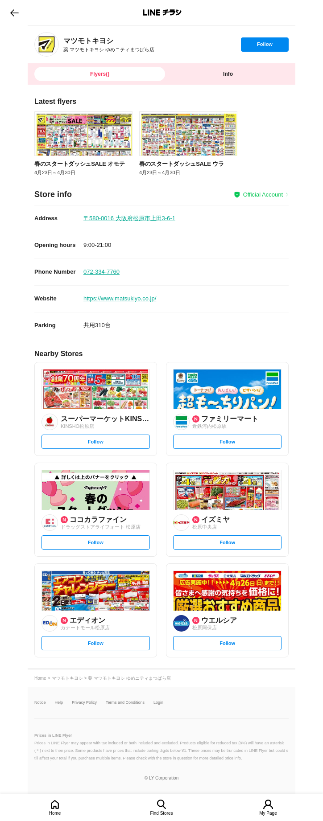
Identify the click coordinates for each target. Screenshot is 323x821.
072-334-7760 (101, 271)
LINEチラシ (162, 12)
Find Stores (161, 813)
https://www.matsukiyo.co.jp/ (119, 298)
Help (59, 703)
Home (55, 813)
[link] (46, 44)
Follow (265, 46)
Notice (40, 703)
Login (158, 703)
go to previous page (14, 12)
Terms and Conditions (125, 703)
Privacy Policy (84, 703)
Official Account (263, 194)
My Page (268, 813)
